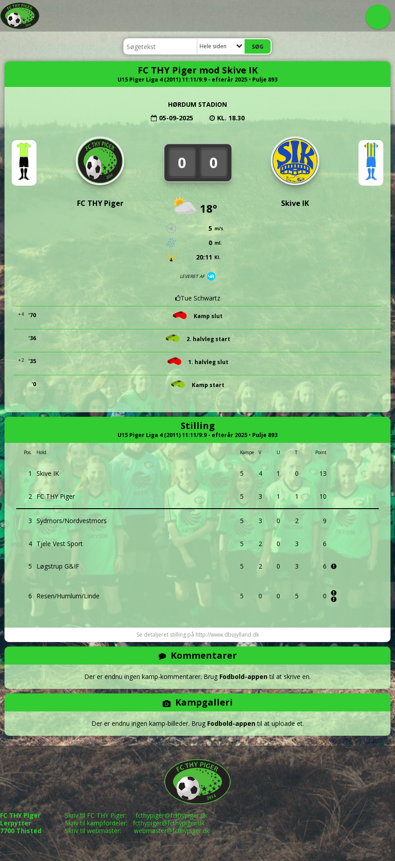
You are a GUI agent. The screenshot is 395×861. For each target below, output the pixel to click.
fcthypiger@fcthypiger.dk (171, 815)
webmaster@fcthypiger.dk (171, 830)
